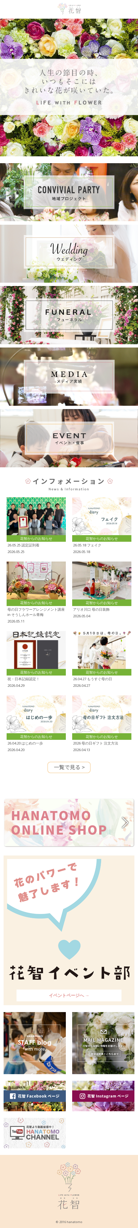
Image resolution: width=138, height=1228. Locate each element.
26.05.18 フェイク (87, 545)
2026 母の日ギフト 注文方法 (95, 743)
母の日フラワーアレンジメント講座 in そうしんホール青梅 (36, 612)
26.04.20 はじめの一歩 (25, 743)
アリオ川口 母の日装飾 (91, 609)
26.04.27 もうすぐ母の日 (92, 678)
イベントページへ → (69, 995)
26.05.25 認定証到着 (23, 545)
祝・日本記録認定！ (23, 678)
